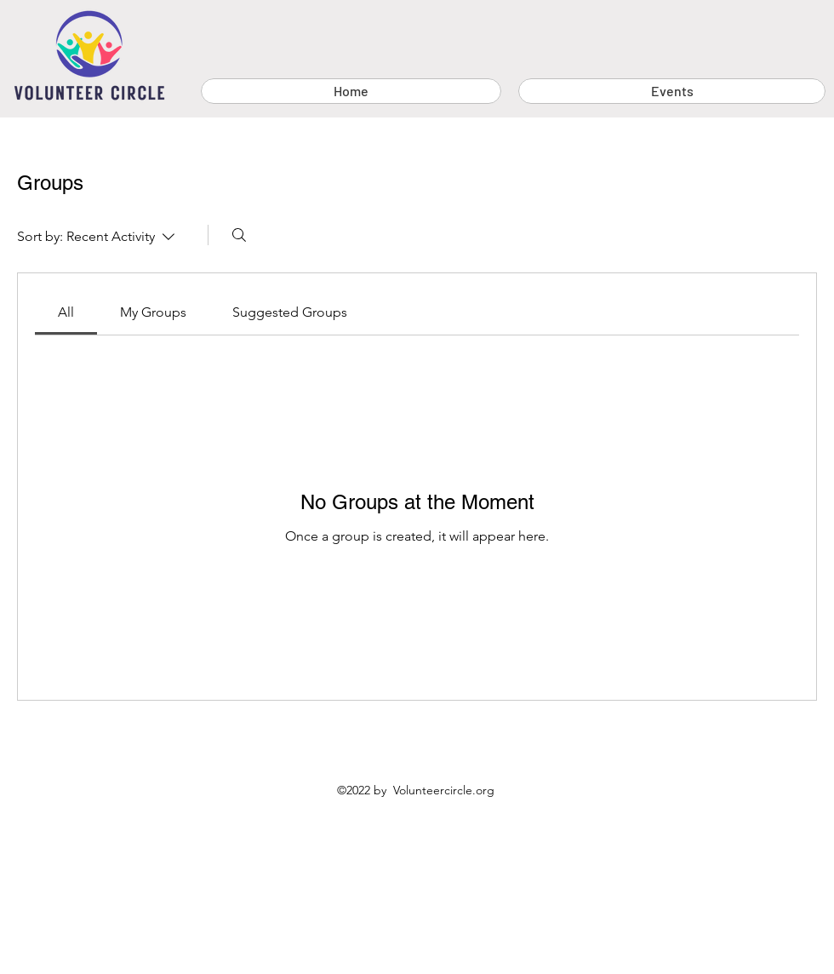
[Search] (239, 235)
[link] (66, 312)
